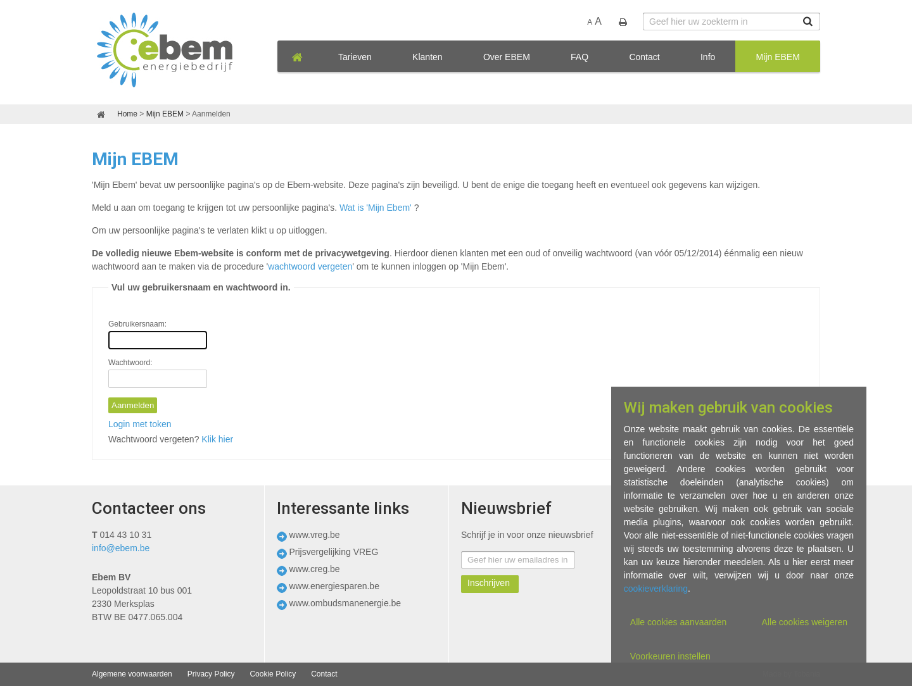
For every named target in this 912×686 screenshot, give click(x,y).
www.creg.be (314, 569)
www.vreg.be (314, 535)
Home (127, 113)
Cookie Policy (273, 674)
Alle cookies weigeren (804, 622)
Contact (644, 57)
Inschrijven (488, 583)
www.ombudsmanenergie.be (345, 603)
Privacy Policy (211, 674)
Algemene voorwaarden (132, 674)
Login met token (140, 424)
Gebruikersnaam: (137, 324)
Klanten (427, 57)
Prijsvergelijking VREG (334, 552)
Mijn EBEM (778, 57)
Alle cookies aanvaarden (678, 622)
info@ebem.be (120, 548)
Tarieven (355, 57)
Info (707, 57)
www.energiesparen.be (334, 586)
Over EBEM (506, 57)
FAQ (579, 57)
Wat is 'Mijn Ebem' (375, 208)
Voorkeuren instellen (670, 656)
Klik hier (217, 439)
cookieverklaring (656, 588)
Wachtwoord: (130, 362)
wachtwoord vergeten (310, 266)
